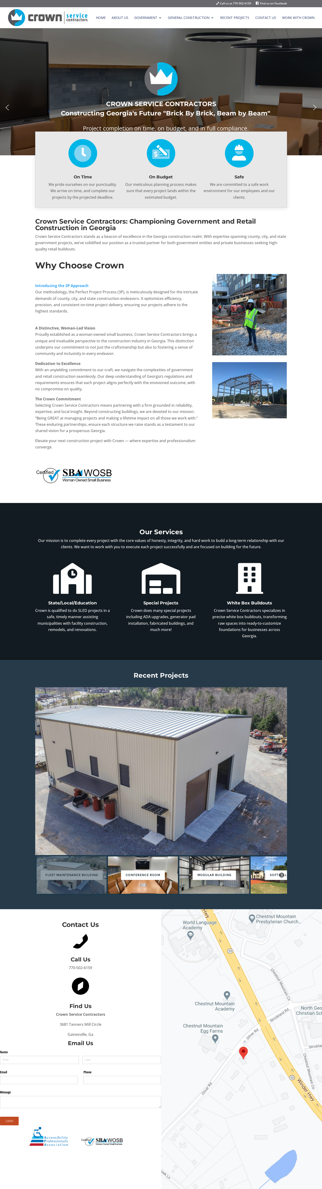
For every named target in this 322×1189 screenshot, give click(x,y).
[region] (161, 107)
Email (3, 1072)
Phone (87, 1072)
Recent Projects (234, 18)
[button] (7, 107)
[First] (39, 1060)
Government (145, 18)
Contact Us (265, 18)
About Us (120, 18)
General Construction (188, 18)
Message (5, 1092)
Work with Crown (298, 18)
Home (101, 18)
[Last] (121, 1060)
